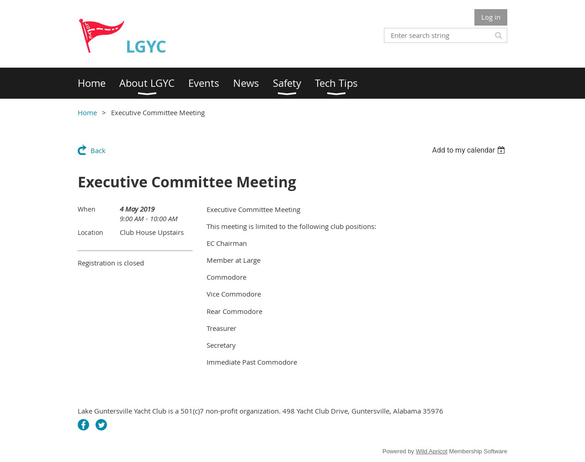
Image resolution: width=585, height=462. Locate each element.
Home (87, 112)
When (87, 209)
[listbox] (469, 150)
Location (90, 232)
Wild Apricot (431, 451)
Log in (490, 16)
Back (98, 150)
